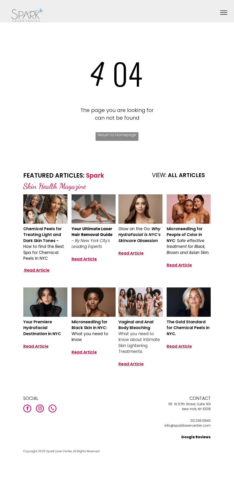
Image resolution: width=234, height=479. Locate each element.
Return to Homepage (117, 135)
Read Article (36, 270)
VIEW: (159, 175)
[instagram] (40, 409)
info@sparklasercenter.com (188, 425)
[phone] (52, 409)
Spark (95, 175)
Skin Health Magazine (54, 186)
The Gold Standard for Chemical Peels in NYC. (188, 328)
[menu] (224, 13)
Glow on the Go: (134, 229)
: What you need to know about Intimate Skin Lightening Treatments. (139, 339)
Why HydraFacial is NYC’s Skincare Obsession (139, 234)
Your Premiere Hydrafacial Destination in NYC (42, 328)
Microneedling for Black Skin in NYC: (89, 325)
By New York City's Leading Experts (91, 244)
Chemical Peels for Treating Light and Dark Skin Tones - (42, 234)
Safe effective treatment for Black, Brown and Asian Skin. (188, 246)
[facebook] (27, 409)
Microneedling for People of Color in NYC (185, 234)
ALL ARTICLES (186, 175)
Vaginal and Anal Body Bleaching (136, 325)
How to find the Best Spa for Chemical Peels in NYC (43, 252)
